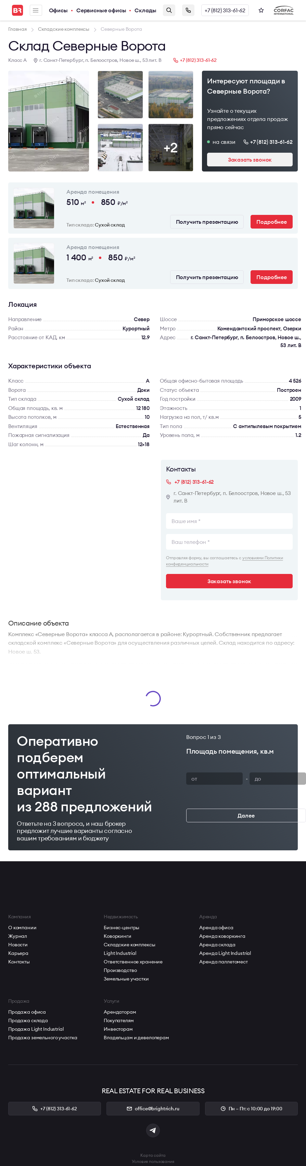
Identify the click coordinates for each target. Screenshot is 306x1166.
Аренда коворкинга (222, 936)
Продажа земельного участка (42, 1037)
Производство (120, 970)
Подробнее (271, 221)
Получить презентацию (207, 221)
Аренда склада (217, 945)
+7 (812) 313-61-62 (225, 10)
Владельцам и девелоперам (136, 1037)
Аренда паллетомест (223, 962)
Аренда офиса (216, 927)
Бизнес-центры (121, 927)
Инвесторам (118, 1029)
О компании (22, 927)
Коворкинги (117, 936)
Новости (18, 945)
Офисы (58, 10)
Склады (145, 10)
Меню (35, 10)
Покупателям (118, 1020)
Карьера (18, 953)
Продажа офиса (27, 1012)
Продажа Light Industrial (36, 1029)
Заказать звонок (188, 10)
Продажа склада (28, 1020)
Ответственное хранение (133, 962)
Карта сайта (153, 1155)
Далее (246, 815)
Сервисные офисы (101, 10)
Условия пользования (153, 1161)
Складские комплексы (129, 945)
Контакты (19, 962)
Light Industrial (120, 953)
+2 (171, 147)
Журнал (17, 936)
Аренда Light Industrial (225, 953)
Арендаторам (120, 1012)
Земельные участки (126, 979)
